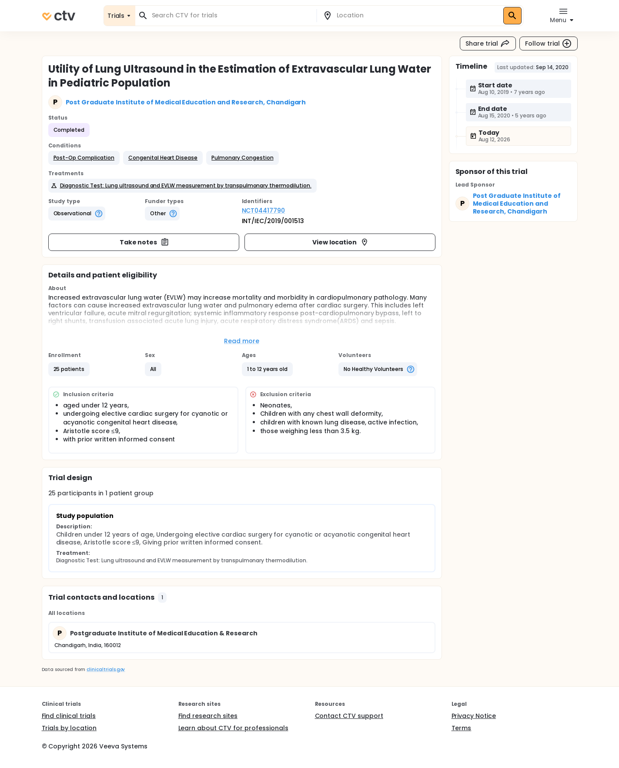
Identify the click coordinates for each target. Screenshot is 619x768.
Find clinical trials (69, 716)
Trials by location (69, 728)
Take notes (145, 242)
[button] (84, 158)
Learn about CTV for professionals (233, 728)
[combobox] (231, 15)
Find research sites (208, 716)
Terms (462, 728)
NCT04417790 (263, 210)
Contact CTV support (349, 716)
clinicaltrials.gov (106, 669)
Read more (241, 341)
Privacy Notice (474, 716)
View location (340, 242)
